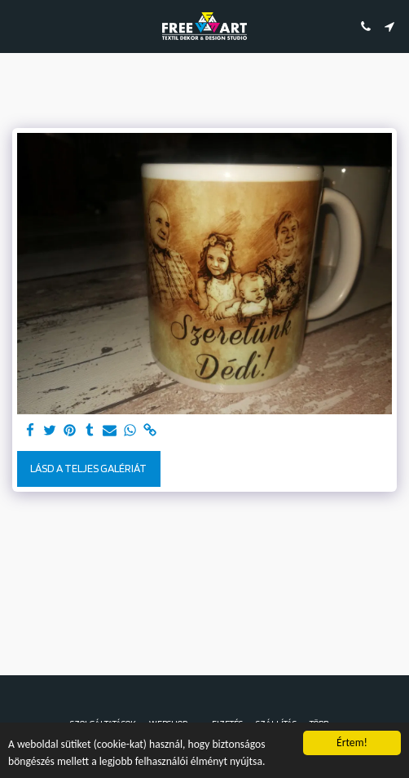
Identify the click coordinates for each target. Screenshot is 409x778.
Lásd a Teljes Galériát (88, 468)
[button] (18, 26)
